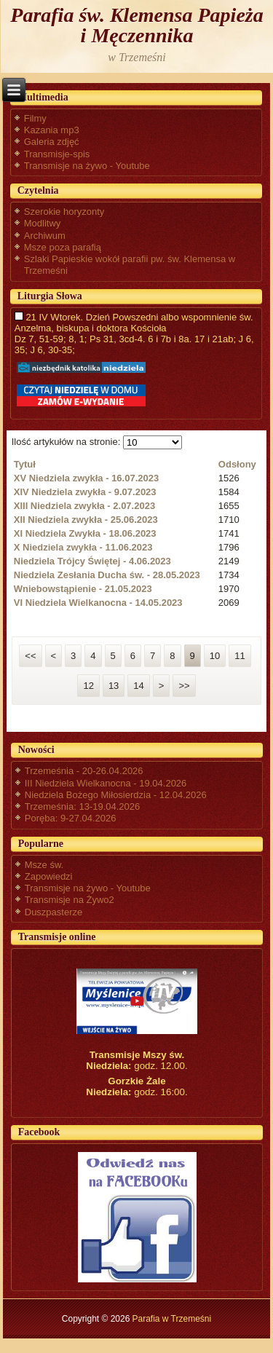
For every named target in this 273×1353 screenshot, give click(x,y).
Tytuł (25, 464)
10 (215, 655)
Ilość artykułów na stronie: (67, 441)
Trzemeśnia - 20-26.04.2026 (84, 770)
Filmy (35, 118)
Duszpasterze (53, 912)
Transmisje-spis (57, 154)
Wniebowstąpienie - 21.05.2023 (83, 588)
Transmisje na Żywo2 (69, 899)
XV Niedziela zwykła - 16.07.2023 (86, 478)
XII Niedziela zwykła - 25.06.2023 (86, 519)
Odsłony (237, 464)
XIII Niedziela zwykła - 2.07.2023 (84, 505)
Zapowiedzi (49, 876)
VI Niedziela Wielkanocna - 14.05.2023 (98, 602)
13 (113, 685)
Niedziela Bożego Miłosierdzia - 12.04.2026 (116, 794)
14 (138, 685)
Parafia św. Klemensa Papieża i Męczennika (136, 25)
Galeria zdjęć (51, 141)
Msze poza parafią (62, 247)
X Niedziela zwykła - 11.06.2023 (83, 547)
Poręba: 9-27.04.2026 (70, 818)
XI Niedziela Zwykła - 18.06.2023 (85, 533)
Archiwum (45, 235)
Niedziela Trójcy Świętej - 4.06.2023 (92, 561)
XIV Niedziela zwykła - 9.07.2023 (85, 491)
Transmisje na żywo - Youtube (87, 165)
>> (183, 685)
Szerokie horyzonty (64, 211)
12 (88, 685)
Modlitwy (42, 223)
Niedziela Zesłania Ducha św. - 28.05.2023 (107, 574)
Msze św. (44, 864)
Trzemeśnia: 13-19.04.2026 (83, 806)
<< (30, 655)
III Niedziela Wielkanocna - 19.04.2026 (106, 783)
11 (239, 655)
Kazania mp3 (51, 130)
